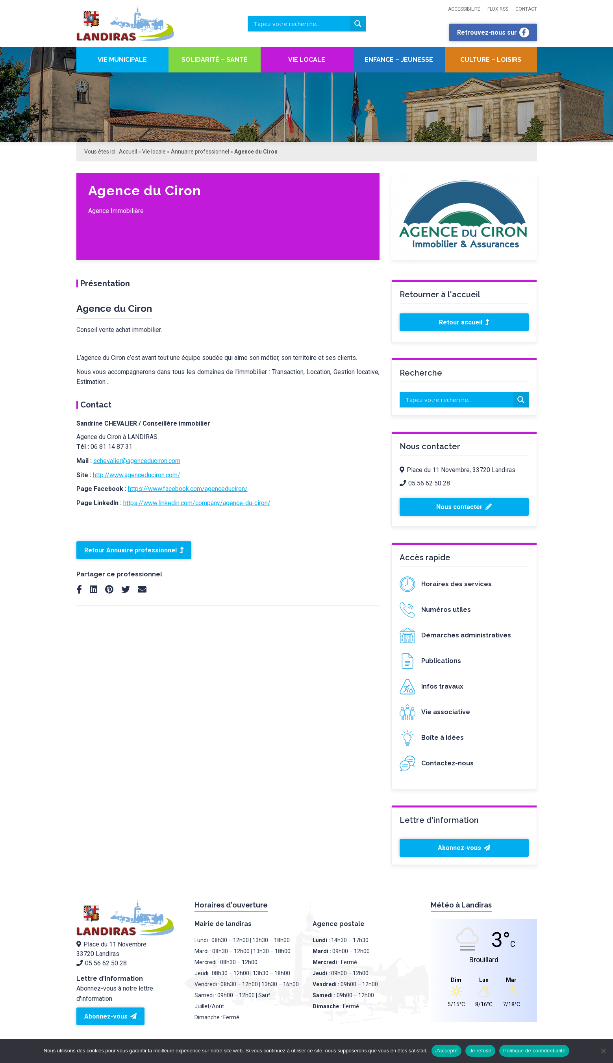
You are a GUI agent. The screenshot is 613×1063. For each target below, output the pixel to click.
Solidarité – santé (214, 59)
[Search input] (301, 23)
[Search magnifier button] (358, 23)
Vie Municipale (122, 59)
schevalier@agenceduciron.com (136, 461)
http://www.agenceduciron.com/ (136, 475)
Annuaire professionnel (200, 151)
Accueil (128, 151)
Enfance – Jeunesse (399, 59)
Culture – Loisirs (490, 59)
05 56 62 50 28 (425, 483)
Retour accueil (464, 322)
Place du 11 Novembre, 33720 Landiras (457, 470)
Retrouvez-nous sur (493, 32)
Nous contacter (464, 507)
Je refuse (480, 1051)
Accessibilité (464, 9)
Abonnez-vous (464, 848)
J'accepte (446, 1051)
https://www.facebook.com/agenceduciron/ (188, 489)
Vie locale (306, 59)
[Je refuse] (603, 1051)
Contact (526, 9)
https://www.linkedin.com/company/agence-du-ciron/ (196, 503)
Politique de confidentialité (534, 1051)
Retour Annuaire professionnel (133, 550)
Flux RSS (497, 9)
